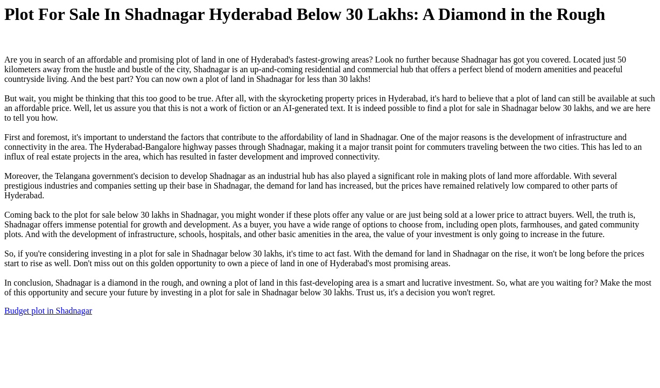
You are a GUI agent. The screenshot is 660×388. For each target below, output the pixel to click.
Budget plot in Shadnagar (48, 310)
